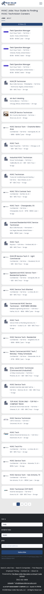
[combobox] (22, 524)
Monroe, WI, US (23, 390)
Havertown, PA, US (16, 438)
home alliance (14, 101)
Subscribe (22, 552)
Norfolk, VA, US (24, 194)
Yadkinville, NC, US (16, 163)
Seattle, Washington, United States (21, 70)
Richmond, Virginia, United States (22, 87)
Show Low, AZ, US (15, 118)
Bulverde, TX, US (33, 463)
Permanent (28, 228)
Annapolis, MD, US (34, 278)
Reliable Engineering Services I (20, 309)
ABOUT (9, 18)
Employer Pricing (12, 571)
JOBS (3, 18)
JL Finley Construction (17, 373)
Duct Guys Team (15, 33)
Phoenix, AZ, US (15, 376)
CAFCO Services (15, 421)
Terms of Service (6, 558)
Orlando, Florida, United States (20, 53)
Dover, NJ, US (14, 494)
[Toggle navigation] (41, 3)
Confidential (14, 132)
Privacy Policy (35, 556)
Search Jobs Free (7, 568)
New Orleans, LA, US (24, 180)
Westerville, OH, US (34, 356)
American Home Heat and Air (19, 407)
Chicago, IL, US (35, 146)
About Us (34, 571)
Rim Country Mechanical (18, 115)
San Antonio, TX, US (16, 480)
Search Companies (23, 568)
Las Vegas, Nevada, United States (21, 230)
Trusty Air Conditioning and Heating (21, 177)
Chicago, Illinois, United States (20, 104)
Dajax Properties (15, 146)
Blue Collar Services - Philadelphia (21, 84)
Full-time (26, 33)
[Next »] (29, 504)
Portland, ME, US (31, 244)
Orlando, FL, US (14, 409)
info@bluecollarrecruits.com (25, 583)
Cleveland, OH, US (34, 261)
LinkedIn (11, 583)
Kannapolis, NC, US (34, 132)
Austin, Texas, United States (19, 36)
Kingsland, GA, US (33, 340)
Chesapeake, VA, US (16, 211)
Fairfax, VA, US (14, 311)
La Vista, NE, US (33, 292)
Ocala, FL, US (22, 326)
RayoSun (13, 244)
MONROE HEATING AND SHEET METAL (21, 387)
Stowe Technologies (16, 160)
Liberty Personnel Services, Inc (20, 435)
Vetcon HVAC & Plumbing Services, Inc (22, 323)
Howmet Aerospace (16, 492)
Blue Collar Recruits (16, 228)
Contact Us (25, 571)
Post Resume (37, 568)
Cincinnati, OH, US (16, 423)
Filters (22, 24)
